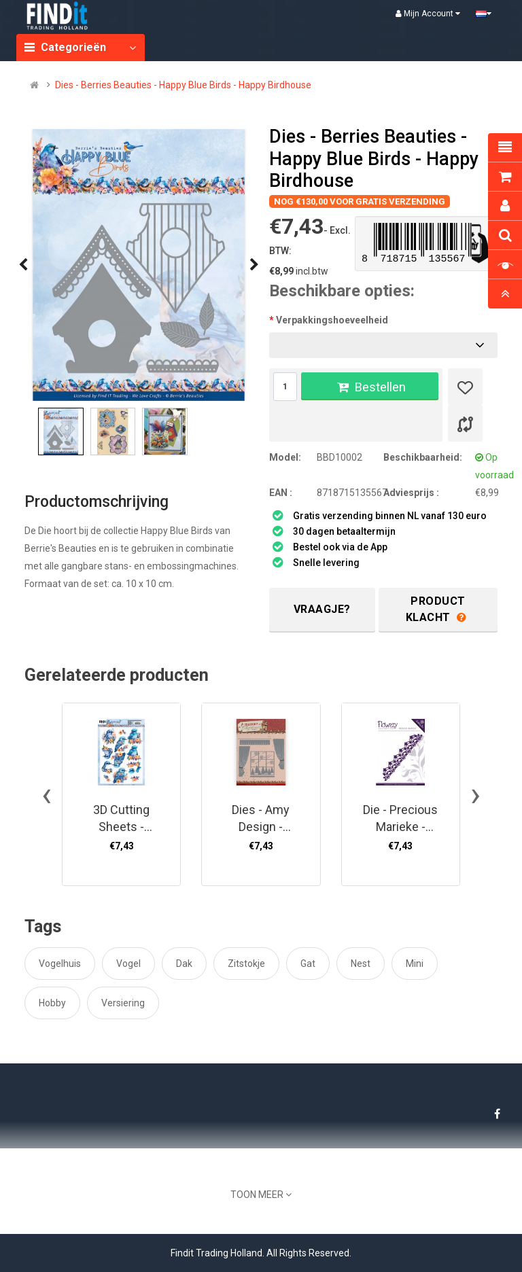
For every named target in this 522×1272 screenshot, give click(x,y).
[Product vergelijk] (465, 423)
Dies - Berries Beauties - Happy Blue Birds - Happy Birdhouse (183, 85)
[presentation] (23, 265)
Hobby (52, 1002)
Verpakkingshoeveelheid (332, 320)
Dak (184, 963)
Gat (307, 963)
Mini (414, 963)
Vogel (128, 963)
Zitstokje (246, 963)
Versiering (123, 1002)
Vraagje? (322, 609)
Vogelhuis (60, 963)
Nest (360, 963)
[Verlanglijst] (465, 386)
